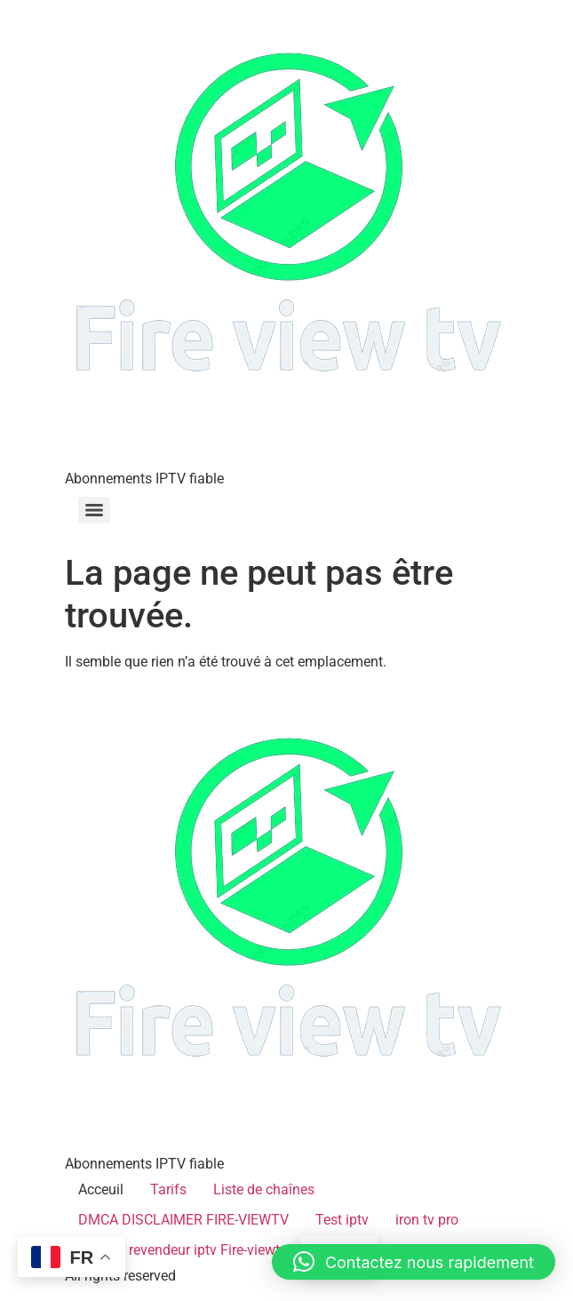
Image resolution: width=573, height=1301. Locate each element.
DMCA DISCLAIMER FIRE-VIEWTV (183, 1219)
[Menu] (94, 510)
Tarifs (168, 1189)
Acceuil (100, 1189)
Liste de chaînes (263, 1189)
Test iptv (342, 1219)
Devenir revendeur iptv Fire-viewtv (182, 1249)
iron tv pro (426, 1219)
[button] (413, 1262)
